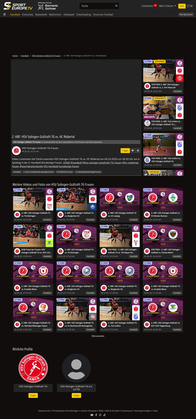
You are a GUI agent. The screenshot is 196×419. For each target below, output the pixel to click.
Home (15, 55)
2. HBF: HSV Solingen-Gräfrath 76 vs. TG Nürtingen (35, 214)
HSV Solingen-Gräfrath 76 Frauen (46, 55)
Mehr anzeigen (98, 335)
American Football (103, 14)
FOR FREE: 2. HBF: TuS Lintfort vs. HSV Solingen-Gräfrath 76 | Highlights (165, 123)
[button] (132, 150)
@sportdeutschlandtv (31, 166)
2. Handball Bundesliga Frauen (88, 172)
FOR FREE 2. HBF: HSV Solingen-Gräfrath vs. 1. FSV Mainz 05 (165, 86)
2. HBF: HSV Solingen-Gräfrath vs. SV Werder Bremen (165, 214)
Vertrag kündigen (143, 410)
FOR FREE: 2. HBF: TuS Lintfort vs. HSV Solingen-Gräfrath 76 (165, 160)
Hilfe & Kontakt (112, 410)
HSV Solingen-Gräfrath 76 (33, 386)
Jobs (155, 410)
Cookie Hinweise (89, 410)
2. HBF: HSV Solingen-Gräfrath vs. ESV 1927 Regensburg (165, 324)
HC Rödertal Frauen (65, 172)
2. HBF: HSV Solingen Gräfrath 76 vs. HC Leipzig (122, 214)
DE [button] (190, 6)
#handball (76, 162)
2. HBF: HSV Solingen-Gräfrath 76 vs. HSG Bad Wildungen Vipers (35, 324)
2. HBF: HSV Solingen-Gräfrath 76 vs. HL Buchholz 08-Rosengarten (79, 324)
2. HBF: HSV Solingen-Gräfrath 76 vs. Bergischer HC (79, 214)
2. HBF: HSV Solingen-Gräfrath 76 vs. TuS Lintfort (122, 324)
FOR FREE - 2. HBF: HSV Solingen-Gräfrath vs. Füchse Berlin (165, 251)
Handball (15, 14)
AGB (101, 410)
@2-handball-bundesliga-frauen (61, 166)
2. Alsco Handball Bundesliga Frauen (39, 172)
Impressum (127, 410)
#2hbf (66, 162)
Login (182, 5)
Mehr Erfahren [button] (166, 6)
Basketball (41, 14)
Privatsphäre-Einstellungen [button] (66, 410)
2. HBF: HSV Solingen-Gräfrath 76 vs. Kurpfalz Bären (35, 287)
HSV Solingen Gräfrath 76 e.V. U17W (76, 388)
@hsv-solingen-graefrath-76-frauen (102, 162)
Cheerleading (83, 14)
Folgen (125, 150)
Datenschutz (44, 410)
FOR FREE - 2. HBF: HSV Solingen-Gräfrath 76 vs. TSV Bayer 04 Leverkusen (122, 251)
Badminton (55, 14)
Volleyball (68, 14)
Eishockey (27, 14)
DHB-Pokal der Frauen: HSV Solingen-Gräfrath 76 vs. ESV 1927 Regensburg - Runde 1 (36, 251)
